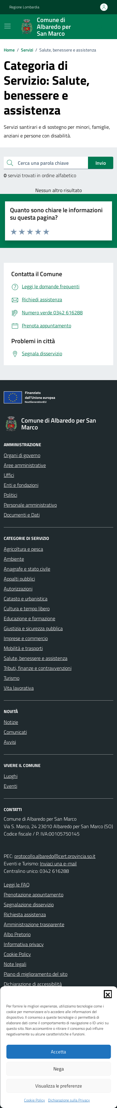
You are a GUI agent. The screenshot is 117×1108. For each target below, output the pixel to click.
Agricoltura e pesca (23, 549)
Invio (100, 163)
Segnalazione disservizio (29, 904)
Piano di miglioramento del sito (35, 974)
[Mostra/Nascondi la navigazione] (7, 26)
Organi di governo (22, 455)
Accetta (58, 1051)
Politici (10, 495)
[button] (108, 994)
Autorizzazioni (18, 588)
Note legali (15, 964)
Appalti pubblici (19, 578)
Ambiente (14, 559)
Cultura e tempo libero (27, 608)
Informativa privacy (24, 944)
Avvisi (10, 742)
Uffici (9, 475)
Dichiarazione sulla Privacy (69, 1100)
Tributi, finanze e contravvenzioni (37, 668)
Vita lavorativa (19, 688)
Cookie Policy (34, 1100)
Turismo (11, 678)
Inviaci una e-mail (58, 863)
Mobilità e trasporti (23, 648)
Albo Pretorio (17, 934)
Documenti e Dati (22, 514)
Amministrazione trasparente (34, 924)
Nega (58, 1068)
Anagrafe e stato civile (27, 568)
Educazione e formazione (29, 618)
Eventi (10, 786)
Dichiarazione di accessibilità (33, 984)
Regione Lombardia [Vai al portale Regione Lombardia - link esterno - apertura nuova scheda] (24, 7)
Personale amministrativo (30, 505)
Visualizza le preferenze (58, 1085)
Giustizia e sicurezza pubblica (33, 628)
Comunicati (15, 732)
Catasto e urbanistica (25, 598)
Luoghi (10, 776)
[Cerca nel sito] (100, 26)
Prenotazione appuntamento (33, 894)
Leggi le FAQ (17, 884)
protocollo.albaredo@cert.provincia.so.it (54, 856)
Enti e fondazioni (21, 485)
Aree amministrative (25, 465)
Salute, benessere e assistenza (35, 658)
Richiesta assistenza (25, 914)
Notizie (11, 722)
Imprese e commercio (26, 638)
